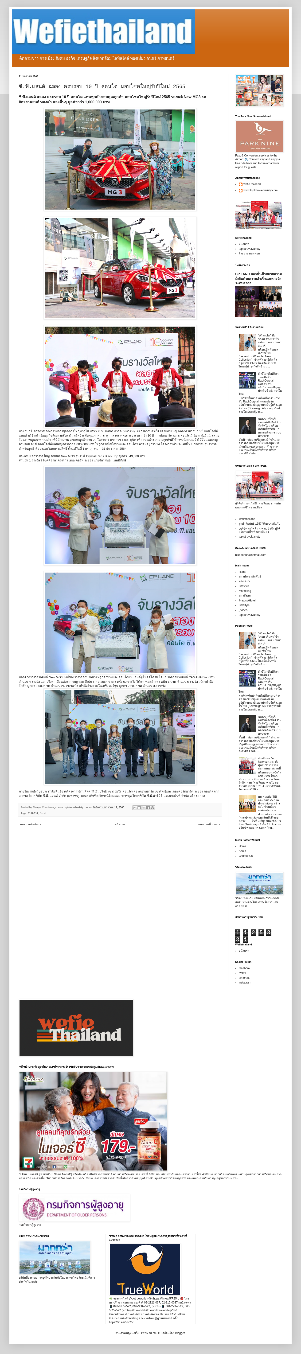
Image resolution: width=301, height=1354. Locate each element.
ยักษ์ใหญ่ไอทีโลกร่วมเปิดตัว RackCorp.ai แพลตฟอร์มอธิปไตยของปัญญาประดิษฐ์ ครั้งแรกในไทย (260, 384)
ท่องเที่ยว (244, 581)
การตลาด (32, 813)
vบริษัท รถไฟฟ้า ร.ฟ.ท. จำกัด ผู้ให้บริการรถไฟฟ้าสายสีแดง (259, 530)
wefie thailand (252, 184)
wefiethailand (247, 519)
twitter (242, 973)
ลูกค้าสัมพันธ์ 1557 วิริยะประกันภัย (259, 523)
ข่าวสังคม (245, 595)
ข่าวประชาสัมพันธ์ (250, 576)
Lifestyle (244, 586)
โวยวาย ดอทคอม (249, 253)
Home (242, 572)
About (242, 851)
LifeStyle (244, 605)
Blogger (180, 1333)
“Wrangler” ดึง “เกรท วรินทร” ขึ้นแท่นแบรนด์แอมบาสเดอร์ (269, 340)
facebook (244, 968)
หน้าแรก (119, 824)
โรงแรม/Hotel (247, 600)
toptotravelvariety (249, 248)
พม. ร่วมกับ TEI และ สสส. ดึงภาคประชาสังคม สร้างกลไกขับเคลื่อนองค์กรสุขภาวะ (269, 803)
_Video (243, 610)
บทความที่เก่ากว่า (209, 824)
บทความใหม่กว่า (30, 824)
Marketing (245, 591)
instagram (245, 982)
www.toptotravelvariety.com (260, 190)
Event (43, 813)
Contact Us (246, 856)
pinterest (244, 977)
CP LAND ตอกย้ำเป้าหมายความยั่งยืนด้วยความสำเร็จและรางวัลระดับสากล (258, 278)
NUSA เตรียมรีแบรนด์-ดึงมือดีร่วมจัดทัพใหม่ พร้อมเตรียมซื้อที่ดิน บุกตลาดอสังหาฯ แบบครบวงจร (269, 427)
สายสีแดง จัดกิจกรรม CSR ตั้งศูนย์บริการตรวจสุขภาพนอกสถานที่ (269, 763)
